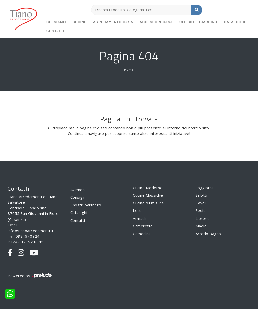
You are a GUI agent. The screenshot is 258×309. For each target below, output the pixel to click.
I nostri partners (85, 204)
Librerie (203, 218)
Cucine (80, 22)
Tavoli (201, 202)
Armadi (139, 218)
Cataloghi (234, 22)
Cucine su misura (148, 202)
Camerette (143, 225)
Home (128, 69)
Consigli (77, 197)
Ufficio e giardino (198, 22)
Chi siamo (56, 22)
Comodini (141, 233)
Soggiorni (204, 187)
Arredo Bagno (208, 233)
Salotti (201, 195)
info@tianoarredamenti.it (30, 230)
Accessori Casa (156, 22)
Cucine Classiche (148, 195)
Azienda (77, 189)
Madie (201, 225)
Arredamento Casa (113, 22)
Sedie (201, 210)
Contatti (55, 31)
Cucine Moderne (148, 187)
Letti (137, 210)
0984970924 (28, 236)
